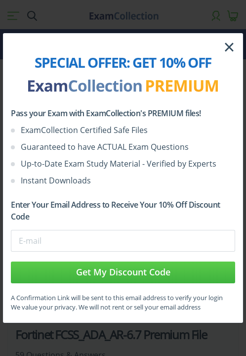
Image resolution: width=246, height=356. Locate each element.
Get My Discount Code (123, 272)
